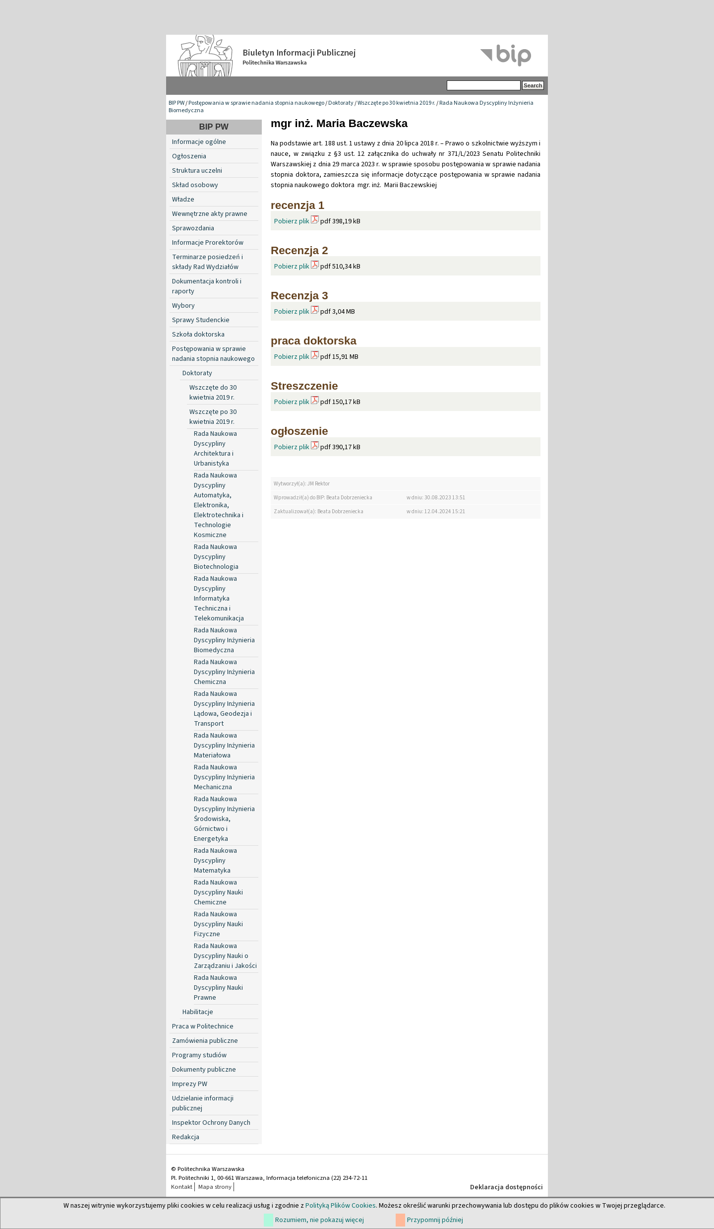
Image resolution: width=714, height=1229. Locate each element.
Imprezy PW (189, 1084)
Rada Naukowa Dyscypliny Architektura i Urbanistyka (215, 449)
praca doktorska (314, 341)
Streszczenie (304, 386)
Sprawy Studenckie (201, 320)
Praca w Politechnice (203, 1026)
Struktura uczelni (197, 171)
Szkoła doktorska (198, 335)
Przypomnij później (435, 1220)
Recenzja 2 (299, 250)
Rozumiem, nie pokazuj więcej (319, 1220)
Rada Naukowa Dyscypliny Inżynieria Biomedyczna (224, 640)
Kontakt (181, 1186)
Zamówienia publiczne (205, 1041)
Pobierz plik (291, 221)
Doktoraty (341, 103)
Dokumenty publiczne (204, 1070)
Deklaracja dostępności (506, 1187)
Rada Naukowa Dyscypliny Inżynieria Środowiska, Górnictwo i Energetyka (224, 819)
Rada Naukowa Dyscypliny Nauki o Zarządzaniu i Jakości (225, 956)
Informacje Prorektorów (207, 243)
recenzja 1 (297, 205)
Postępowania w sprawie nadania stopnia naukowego (256, 103)
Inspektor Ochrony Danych (211, 1123)
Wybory (183, 306)
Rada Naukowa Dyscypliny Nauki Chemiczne (218, 892)
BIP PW (176, 103)
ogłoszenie (299, 431)
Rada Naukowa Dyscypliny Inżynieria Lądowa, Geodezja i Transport (224, 709)
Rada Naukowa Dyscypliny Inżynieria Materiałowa (224, 745)
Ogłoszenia (189, 156)
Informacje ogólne (199, 142)
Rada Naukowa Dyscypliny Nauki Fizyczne (218, 924)
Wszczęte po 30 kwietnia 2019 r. (396, 103)
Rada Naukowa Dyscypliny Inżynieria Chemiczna (224, 672)
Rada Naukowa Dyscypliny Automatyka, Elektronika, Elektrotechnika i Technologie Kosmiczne (218, 505)
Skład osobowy (195, 185)
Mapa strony (215, 1186)
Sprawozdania (193, 228)
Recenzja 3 (299, 295)
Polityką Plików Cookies (340, 1206)
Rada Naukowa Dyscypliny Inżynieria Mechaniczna (224, 777)
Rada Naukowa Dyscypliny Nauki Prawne (218, 988)
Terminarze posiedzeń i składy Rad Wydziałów (207, 262)
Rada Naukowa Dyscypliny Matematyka (215, 861)
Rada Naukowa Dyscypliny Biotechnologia (216, 557)
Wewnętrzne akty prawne (209, 214)
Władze (183, 200)
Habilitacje (197, 1012)
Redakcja (185, 1137)
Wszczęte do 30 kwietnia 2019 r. (213, 393)
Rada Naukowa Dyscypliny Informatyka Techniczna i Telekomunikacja (219, 598)
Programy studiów (199, 1055)
